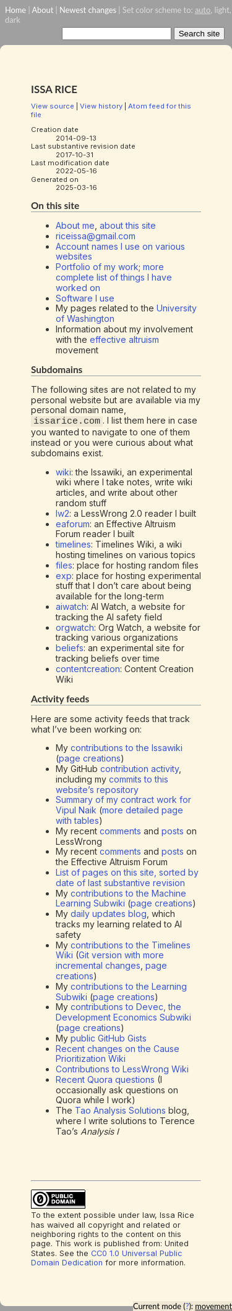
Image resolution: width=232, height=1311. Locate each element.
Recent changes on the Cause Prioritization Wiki (117, 1053)
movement (213, 1306)
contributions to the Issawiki (127, 747)
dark (12, 20)
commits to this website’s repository (112, 784)
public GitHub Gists (109, 1038)
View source (52, 106)
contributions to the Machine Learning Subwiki (121, 897)
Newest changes (87, 10)
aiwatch (71, 606)
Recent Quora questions (105, 1079)
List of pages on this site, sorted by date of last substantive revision (127, 877)
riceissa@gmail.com (95, 236)
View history (101, 106)
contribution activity (139, 768)
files (64, 565)
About (42, 10)
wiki (63, 471)
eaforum (73, 523)
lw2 (62, 513)
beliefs (70, 648)
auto (202, 10)
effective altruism (124, 339)
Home (15, 10)
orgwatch (75, 627)
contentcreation (88, 669)
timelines (73, 544)
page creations (90, 758)
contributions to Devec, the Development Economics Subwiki (123, 1011)
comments (120, 831)
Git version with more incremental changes (110, 960)
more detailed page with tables (119, 815)
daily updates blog (109, 913)
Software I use (85, 298)
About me (75, 225)
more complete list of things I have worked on (114, 277)
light (221, 10)
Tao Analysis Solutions (120, 1110)
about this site (128, 225)
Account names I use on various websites (120, 251)
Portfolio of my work (97, 266)
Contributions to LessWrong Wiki (122, 1069)
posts (172, 831)
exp (64, 575)
